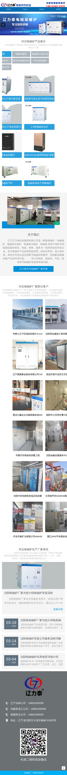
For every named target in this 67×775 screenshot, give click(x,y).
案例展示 (41, 9)
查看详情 (58, 610)
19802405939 (36, 703)
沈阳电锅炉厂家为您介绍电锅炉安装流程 (28, 592)
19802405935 (36, 714)
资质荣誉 (58, 9)
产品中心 (25, 9)
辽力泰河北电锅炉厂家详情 (33, 269)
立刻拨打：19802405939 (33, 773)
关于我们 (8, 9)
